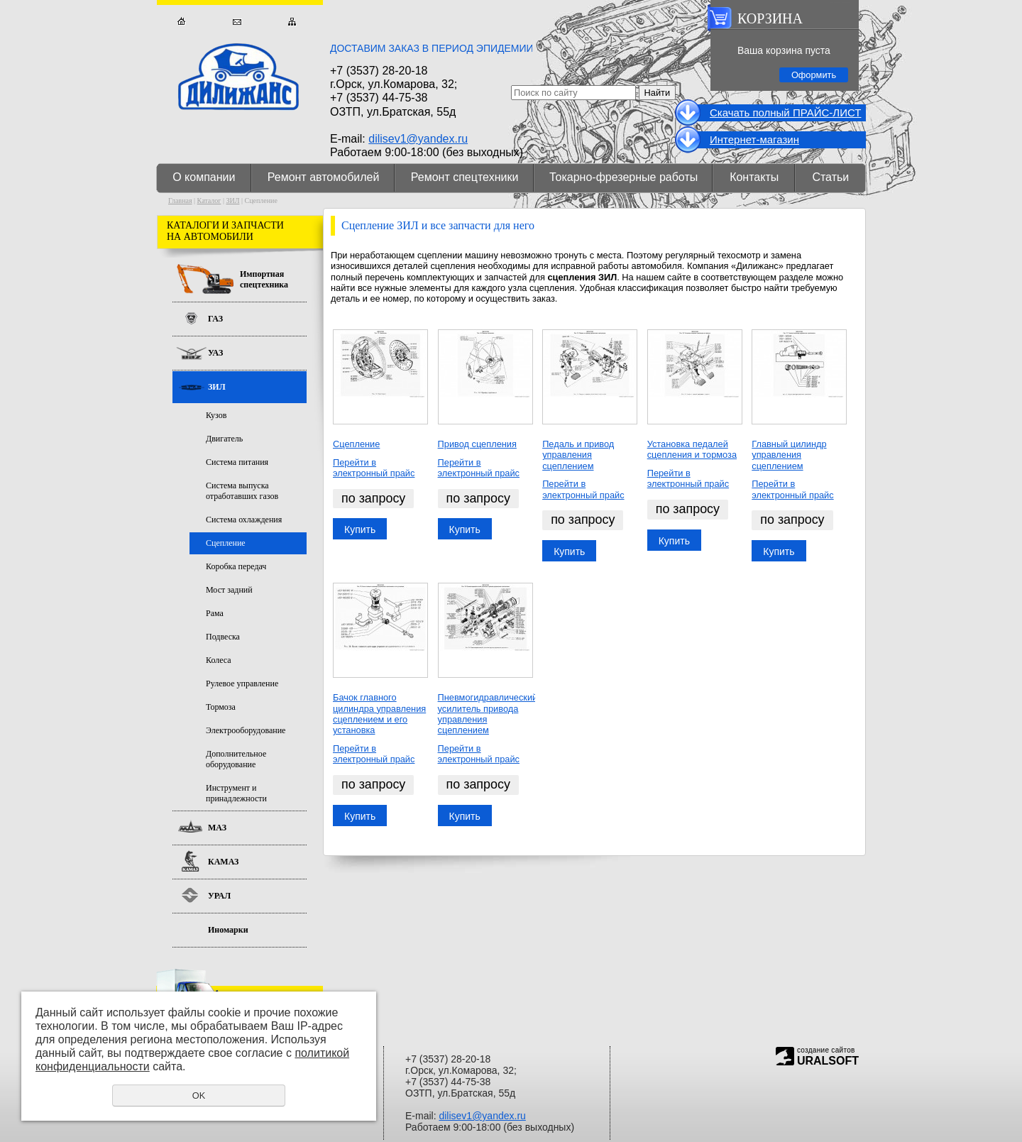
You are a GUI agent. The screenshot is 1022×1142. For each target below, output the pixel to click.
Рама (215, 613)
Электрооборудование (245, 730)
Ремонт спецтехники (465, 177)
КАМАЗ (223, 862)
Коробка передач (236, 566)
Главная (181, 22)
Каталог (209, 200)
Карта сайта (292, 22)
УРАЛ (219, 896)
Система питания (237, 462)
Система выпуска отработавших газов (242, 491)
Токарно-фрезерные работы (623, 177)
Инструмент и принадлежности (236, 793)
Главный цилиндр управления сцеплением (789, 455)
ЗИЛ (232, 200)
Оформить (813, 75)
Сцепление (356, 444)
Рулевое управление (242, 683)
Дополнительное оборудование (236, 759)
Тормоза (221, 707)
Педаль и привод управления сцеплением (578, 455)
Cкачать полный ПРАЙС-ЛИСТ (785, 112)
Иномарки (228, 930)
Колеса (218, 660)
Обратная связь (237, 22)
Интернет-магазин (754, 139)
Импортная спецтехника (264, 279)
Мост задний (229, 590)
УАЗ (215, 353)
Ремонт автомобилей (324, 177)
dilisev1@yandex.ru (418, 139)
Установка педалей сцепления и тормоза (692, 449)
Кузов (216, 415)
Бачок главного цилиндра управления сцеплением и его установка (379, 713)
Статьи (830, 177)
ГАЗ (215, 319)
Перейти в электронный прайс (373, 467)
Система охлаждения (244, 520)
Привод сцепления (477, 444)
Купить (359, 529)
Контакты (754, 177)
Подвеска (223, 637)
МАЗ (217, 828)
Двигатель (224, 439)
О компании (203, 177)
